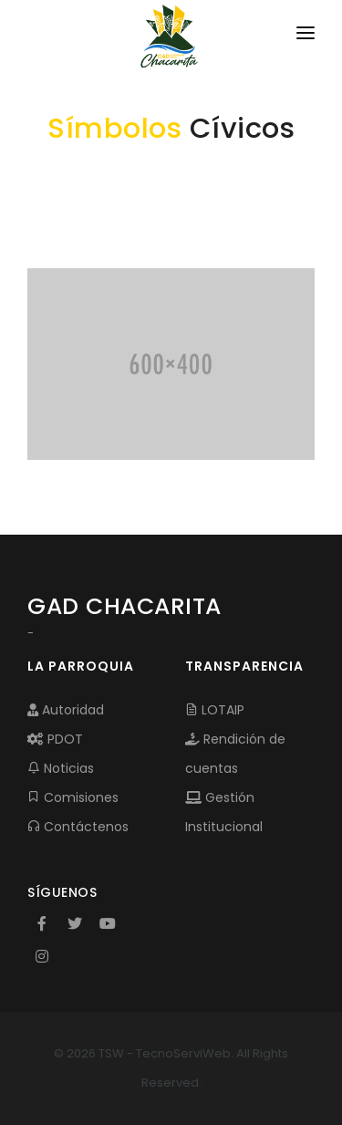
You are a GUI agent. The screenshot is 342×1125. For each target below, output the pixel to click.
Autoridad (65, 710)
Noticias (60, 768)
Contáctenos (78, 827)
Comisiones (73, 797)
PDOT (55, 739)
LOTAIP (214, 710)
